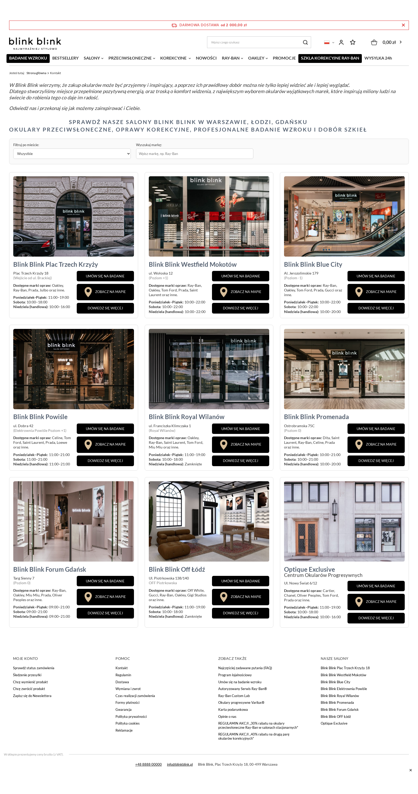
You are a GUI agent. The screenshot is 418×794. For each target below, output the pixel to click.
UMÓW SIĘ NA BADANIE (105, 276)
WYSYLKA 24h (378, 57)
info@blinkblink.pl (180, 764)
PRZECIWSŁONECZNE (130, 57)
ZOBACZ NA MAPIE (105, 292)
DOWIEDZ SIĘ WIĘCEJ (105, 308)
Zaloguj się (341, 42)
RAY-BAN (231, 57)
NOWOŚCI (206, 57)
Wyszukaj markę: (149, 145)
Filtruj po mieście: (26, 145)
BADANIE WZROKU (28, 57)
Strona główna (36, 73)
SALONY (92, 57)
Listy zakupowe (353, 42)
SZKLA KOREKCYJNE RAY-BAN (330, 57)
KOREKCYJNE (173, 57)
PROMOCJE (284, 57)
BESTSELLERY (65, 57)
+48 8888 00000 (148, 764)
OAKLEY (256, 57)
